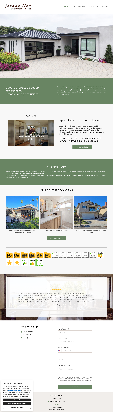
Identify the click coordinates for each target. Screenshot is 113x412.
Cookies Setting (60, 409)
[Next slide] (100, 297)
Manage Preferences (17, 407)
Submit (75, 387)
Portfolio (82, 7)
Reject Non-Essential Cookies (17, 403)
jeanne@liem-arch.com (30, 338)
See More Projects (56, 238)
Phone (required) (75, 350)
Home (66, 7)
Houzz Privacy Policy (14, 390)
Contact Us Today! (82, 147)
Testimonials (94, 7)
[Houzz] (55, 405)
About (73, 7)
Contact (105, 7)
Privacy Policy (52, 409)
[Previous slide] (13, 297)
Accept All (17, 400)
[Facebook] (58, 405)
